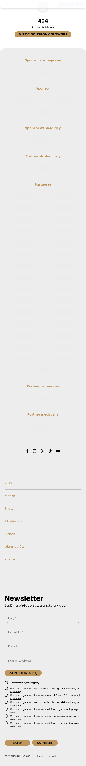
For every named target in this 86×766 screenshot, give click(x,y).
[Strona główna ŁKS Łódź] (43, 7)
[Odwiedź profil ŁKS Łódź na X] (42, 451)
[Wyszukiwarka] (77, 4)
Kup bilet (45, 742)
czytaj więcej (15, 691)
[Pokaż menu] (7, 4)
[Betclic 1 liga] (66, 4)
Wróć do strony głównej (43, 34)
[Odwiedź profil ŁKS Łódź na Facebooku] (27, 451)
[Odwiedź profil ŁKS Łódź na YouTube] (58, 451)
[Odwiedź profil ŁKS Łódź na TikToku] (50, 451)
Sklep (17, 742)
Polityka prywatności (46, 756)
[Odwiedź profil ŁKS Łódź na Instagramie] (34, 451)
